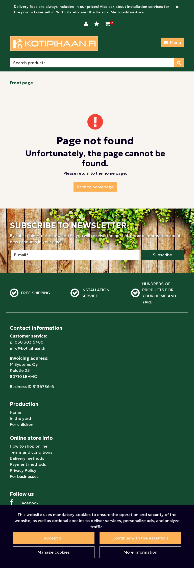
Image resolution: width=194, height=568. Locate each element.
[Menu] (172, 42)
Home (15, 412)
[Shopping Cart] (107, 24)
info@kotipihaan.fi (27, 348)
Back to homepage (95, 186)
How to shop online (28, 446)
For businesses (24, 476)
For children (21, 424)
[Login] (86, 24)
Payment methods (28, 464)
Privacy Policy (23, 470)
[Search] (92, 62)
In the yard (20, 418)
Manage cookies (54, 552)
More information (140, 552)
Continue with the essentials (140, 537)
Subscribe (162, 254)
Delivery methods (27, 458)
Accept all (53, 537)
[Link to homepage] (54, 43)
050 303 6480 (29, 342)
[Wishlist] (97, 24)
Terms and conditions (31, 452)
